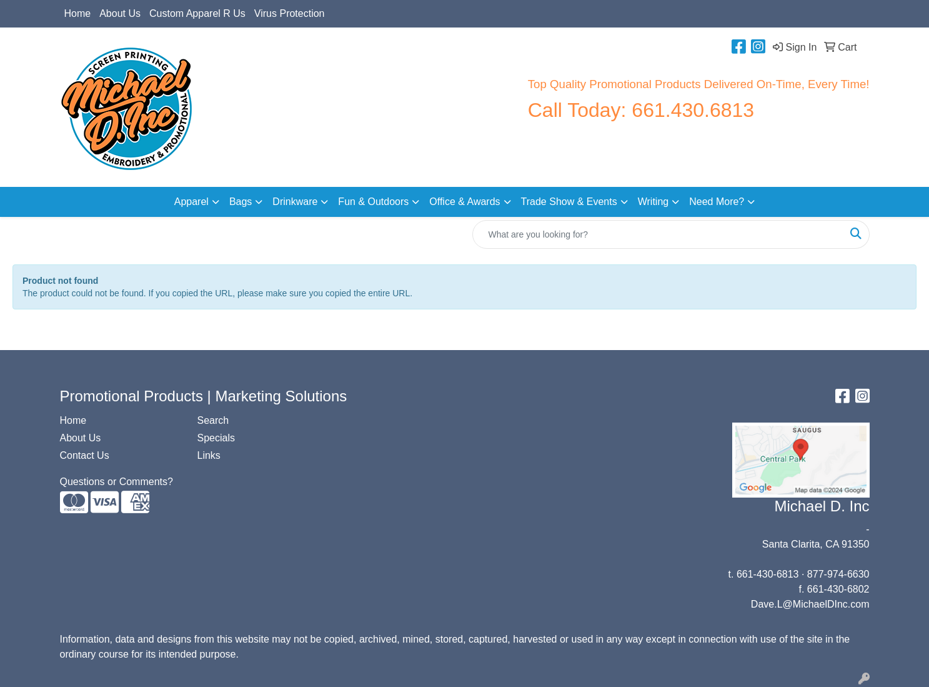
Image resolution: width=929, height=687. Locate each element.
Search (213, 420)
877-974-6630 (838, 574)
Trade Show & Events (569, 201)
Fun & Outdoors (373, 201)
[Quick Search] (657, 234)
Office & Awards (464, 201)
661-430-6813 (768, 574)
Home (77, 13)
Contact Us (84, 455)
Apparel (191, 201)
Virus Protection (289, 13)
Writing (653, 201)
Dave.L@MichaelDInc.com (810, 604)
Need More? (716, 201)
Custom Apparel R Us (197, 13)
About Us (120, 13)
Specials (216, 438)
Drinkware (294, 201)
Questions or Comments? (116, 481)
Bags (240, 201)
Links (209, 455)
